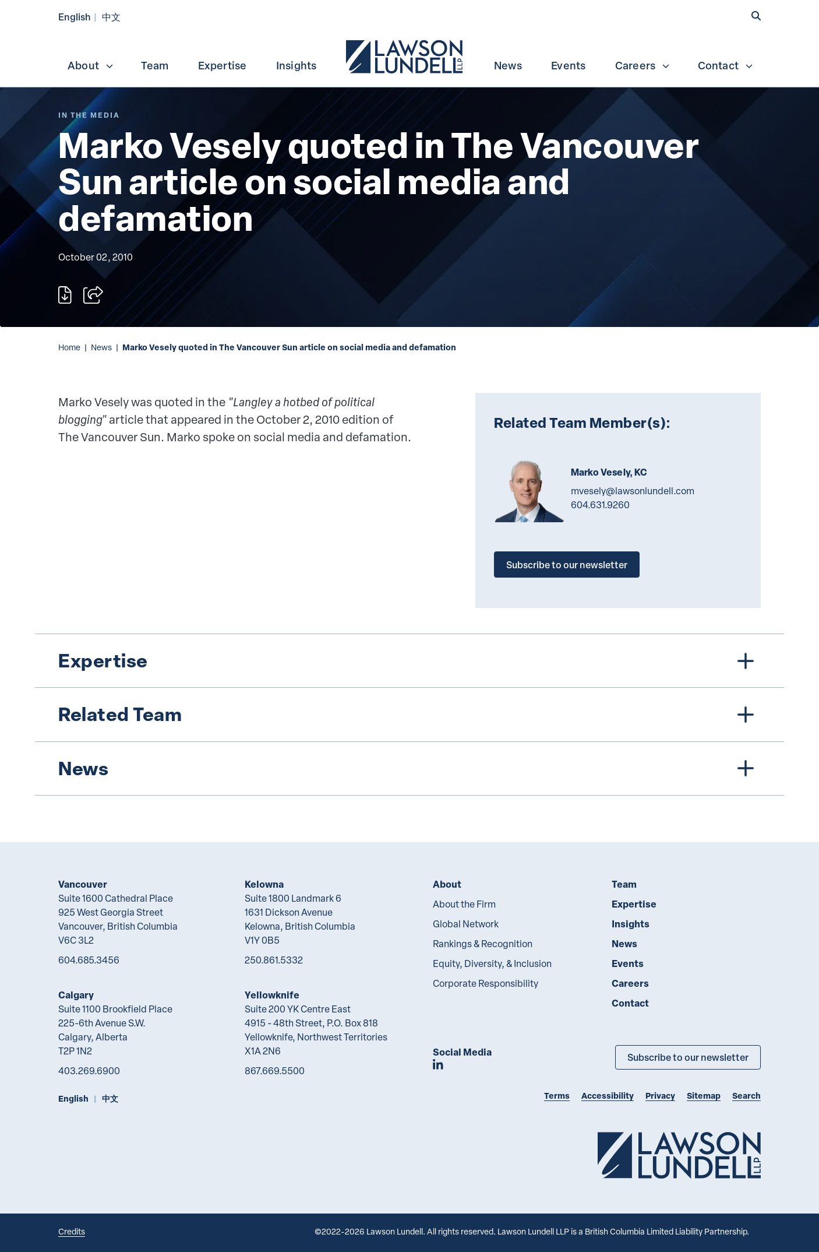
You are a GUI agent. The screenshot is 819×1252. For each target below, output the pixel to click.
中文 (111, 16)
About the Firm (464, 904)
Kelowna (264, 884)
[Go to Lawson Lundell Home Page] (679, 1155)
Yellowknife (272, 994)
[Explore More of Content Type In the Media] (89, 115)
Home (69, 347)
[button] (756, 15)
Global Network (466, 923)
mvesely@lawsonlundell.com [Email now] (632, 490)
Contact (726, 65)
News (508, 65)
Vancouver (82, 884)
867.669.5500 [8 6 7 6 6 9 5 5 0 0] (275, 1070)
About (91, 65)
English (74, 16)
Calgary (76, 994)
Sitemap (704, 1095)
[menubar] (409, 55)
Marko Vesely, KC (609, 472)
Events (568, 65)
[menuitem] (405, 55)
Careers (642, 65)
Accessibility (607, 1095)
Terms (557, 1095)
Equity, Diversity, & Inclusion (492, 963)
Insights (296, 65)
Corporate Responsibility (485, 983)
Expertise (222, 65)
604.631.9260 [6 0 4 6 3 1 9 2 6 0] (600, 504)
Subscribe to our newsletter (566, 564)
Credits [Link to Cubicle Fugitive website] (71, 1231)
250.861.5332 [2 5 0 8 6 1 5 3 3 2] (274, 960)
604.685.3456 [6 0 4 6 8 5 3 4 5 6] (88, 960)
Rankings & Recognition (482, 943)
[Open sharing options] (93, 295)
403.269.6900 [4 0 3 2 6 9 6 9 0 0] (89, 1070)
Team (154, 65)
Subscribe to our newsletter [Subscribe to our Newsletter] (688, 1057)
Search (746, 1095)
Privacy (660, 1095)
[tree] (409, 715)
